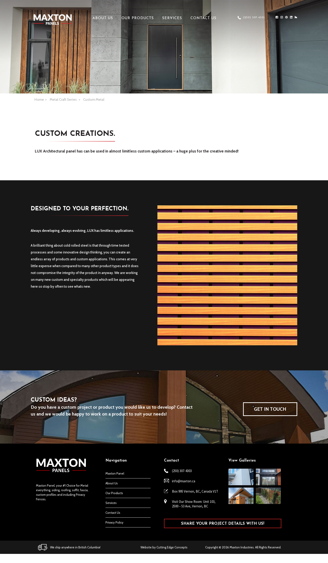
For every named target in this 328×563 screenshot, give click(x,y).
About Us (102, 18)
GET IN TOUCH (270, 409)
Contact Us (203, 18)
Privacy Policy (114, 522)
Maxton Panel (114, 473)
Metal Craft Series (63, 100)
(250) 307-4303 (254, 17)
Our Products (137, 18)
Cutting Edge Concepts (171, 547)
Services (172, 18)
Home (39, 100)
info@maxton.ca (183, 481)
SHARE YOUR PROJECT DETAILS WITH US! (222, 524)
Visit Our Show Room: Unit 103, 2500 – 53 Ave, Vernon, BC (193, 503)
